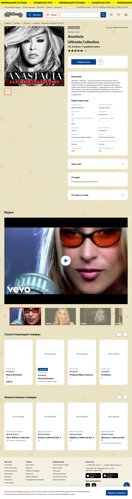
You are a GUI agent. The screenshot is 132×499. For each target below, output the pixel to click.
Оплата (49, 7)
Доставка (41, 7)
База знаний (58, 468)
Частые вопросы (60, 474)
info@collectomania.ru (113, 465)
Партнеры (8, 474)
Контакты (58, 7)
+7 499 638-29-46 (82, 7)
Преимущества (10, 471)
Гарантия (29, 474)
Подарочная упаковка (35, 479)
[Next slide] (127, 316)
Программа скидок (12, 7)
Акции (51, 14)
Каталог (34, 14)
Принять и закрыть (117, 493)
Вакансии (8, 479)
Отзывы (7, 477)
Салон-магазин (28, 7)
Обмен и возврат (33, 471)
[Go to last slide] (5, 316)
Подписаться (83, 62)
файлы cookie (23, 491)
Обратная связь (59, 479)
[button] (25, 316)
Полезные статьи (60, 477)
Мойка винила (31, 477)
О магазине (9, 483)
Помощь (56, 471)
